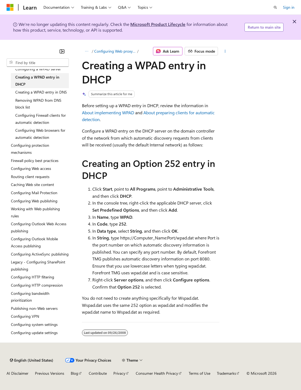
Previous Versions (49, 373)
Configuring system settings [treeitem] (34, 324)
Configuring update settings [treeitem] (34, 332)
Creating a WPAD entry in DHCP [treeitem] (37, 80)
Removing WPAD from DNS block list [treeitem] (38, 104)
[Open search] (275, 7)
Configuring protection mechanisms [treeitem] (30, 149)
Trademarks (226, 373)
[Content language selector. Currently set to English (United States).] (32, 360)
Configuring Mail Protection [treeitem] (34, 192)
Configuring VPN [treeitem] (25, 316)
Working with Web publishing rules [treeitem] (35, 212)
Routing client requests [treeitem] (30, 176)
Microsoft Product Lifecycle (157, 24)
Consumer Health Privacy (157, 373)
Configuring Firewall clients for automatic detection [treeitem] (40, 119)
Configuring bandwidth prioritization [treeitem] (30, 297)
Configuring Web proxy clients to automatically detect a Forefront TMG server (115, 51)
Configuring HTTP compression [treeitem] (37, 285)
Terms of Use (199, 373)
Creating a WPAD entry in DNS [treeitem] (41, 92)
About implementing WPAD (108, 112)
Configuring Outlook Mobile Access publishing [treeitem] (34, 242)
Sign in (288, 7)
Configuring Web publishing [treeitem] (34, 200)
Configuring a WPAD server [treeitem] (38, 68)
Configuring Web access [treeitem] (31, 168)
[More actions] (225, 51)
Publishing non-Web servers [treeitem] (34, 308)
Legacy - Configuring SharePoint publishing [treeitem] (38, 265)
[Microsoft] (10, 7)
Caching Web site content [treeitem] (32, 184)
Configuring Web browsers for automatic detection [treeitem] (40, 134)
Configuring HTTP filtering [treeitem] (32, 277)
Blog (74, 373)
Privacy (119, 373)
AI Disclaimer (17, 373)
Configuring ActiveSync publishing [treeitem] (40, 254)
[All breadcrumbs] (87, 51)
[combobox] (38, 62)
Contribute (98, 373)
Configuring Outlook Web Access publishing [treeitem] (38, 227)
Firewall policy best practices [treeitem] (34, 160)
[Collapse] (62, 51)
